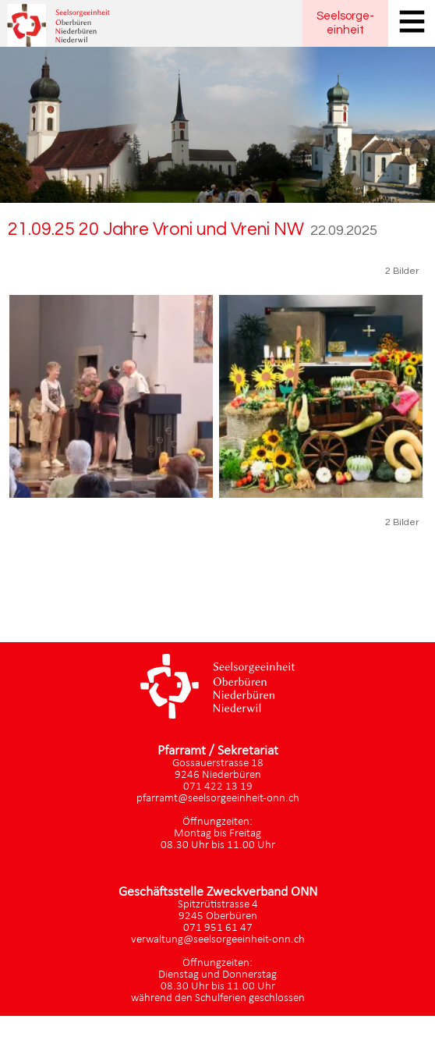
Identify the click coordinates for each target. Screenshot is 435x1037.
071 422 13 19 (218, 787)
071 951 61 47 (218, 928)
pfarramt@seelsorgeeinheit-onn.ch (217, 798)
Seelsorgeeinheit (345, 23)
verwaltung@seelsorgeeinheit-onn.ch (218, 940)
